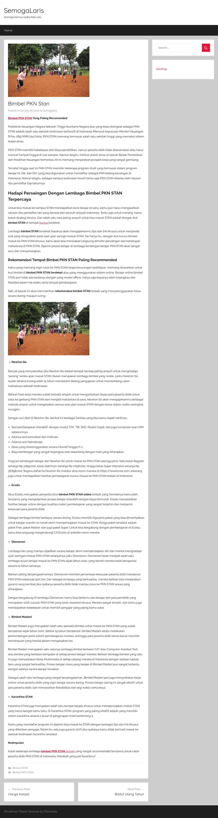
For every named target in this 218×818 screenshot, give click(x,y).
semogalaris (50, 110)
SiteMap (161, 69)
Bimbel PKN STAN (20, 118)
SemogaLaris (24, 10)
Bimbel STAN (20, 768)
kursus (44, 222)
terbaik (58, 751)
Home (8, 30)
